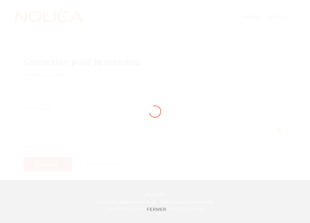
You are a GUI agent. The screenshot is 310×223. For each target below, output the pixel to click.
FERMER (157, 209)
